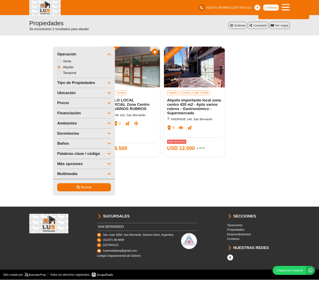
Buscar (60, 188)
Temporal (44, 74)
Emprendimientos (239, 235)
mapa (279, 26)
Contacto (270, 8)
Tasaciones (235, 226)
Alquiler (42, 68)
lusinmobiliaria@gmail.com (120, 251)
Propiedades (235, 231)
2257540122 (111, 246)
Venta (41, 62)
